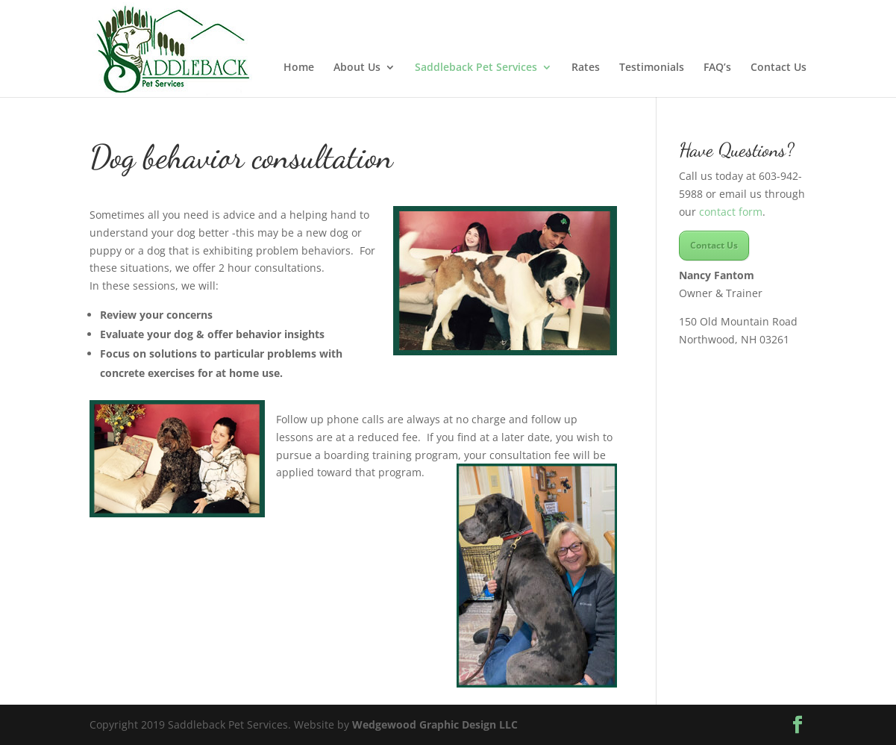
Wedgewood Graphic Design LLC (435, 724)
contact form (730, 212)
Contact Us (778, 68)
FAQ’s (717, 68)
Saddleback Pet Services (476, 68)
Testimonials (651, 68)
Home (298, 68)
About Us (356, 68)
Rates (585, 68)
